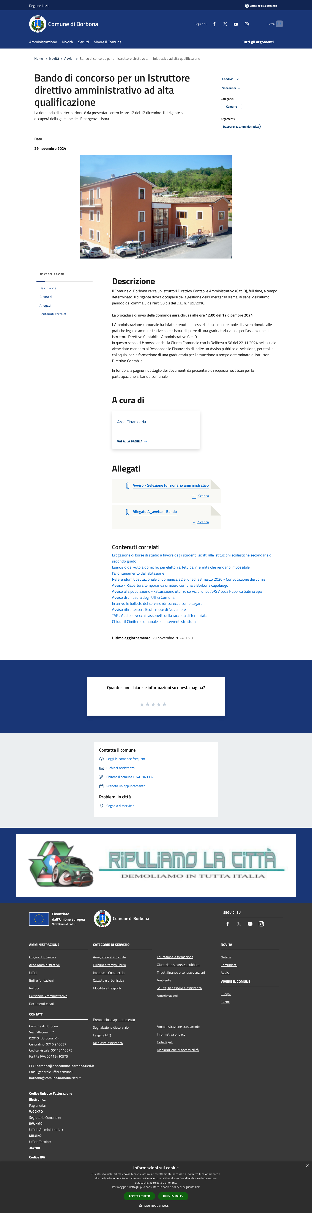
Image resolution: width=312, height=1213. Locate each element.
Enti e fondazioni (41, 980)
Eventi (225, 1001)
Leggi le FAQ (102, 1035)
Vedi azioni (232, 88)
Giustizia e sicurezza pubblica (178, 964)
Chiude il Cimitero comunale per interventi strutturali (154, 621)
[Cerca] (278, 24)
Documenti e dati (41, 1003)
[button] (156, 1206)
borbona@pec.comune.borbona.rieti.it (65, 1065)
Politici (34, 988)
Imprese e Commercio (108, 972)
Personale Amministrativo (48, 995)
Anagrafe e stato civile (109, 957)
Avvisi (68, 58)
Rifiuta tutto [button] (173, 1196)
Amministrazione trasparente (178, 1026)
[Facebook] (207, 24)
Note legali (165, 1042)
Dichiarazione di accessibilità (178, 1049)
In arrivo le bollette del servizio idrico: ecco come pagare (157, 603)
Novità (54, 58)
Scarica (200, 495)
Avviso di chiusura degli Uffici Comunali (144, 597)
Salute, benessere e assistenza (179, 987)
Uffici (33, 972)
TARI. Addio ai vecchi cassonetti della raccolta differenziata (159, 615)
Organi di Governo (42, 957)
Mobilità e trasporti (107, 988)
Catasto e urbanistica (108, 980)
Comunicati (229, 964)
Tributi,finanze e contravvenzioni (181, 972)
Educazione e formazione (175, 956)
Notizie (226, 957)
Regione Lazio (39, 5)
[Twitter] (217, 24)
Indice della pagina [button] (51, 274)
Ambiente (164, 980)
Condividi (231, 79)
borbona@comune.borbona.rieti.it (55, 1077)
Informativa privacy (171, 1034)
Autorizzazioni (167, 995)
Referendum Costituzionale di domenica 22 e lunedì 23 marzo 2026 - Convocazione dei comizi (189, 579)
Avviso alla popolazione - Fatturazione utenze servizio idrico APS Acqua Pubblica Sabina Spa (187, 591)
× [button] (307, 1166)
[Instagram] (239, 24)
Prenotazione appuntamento (114, 1019)
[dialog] (156, 1187)
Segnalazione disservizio (111, 1027)
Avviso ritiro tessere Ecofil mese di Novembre (149, 609)
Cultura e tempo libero (109, 964)
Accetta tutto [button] (139, 1196)
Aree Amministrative (44, 964)
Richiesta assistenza (108, 1042)
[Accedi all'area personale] (261, 6)
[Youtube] (228, 24)
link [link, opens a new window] (197, 1187)
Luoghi (226, 994)
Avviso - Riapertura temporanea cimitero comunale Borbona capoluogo (170, 585)
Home (38, 58)
